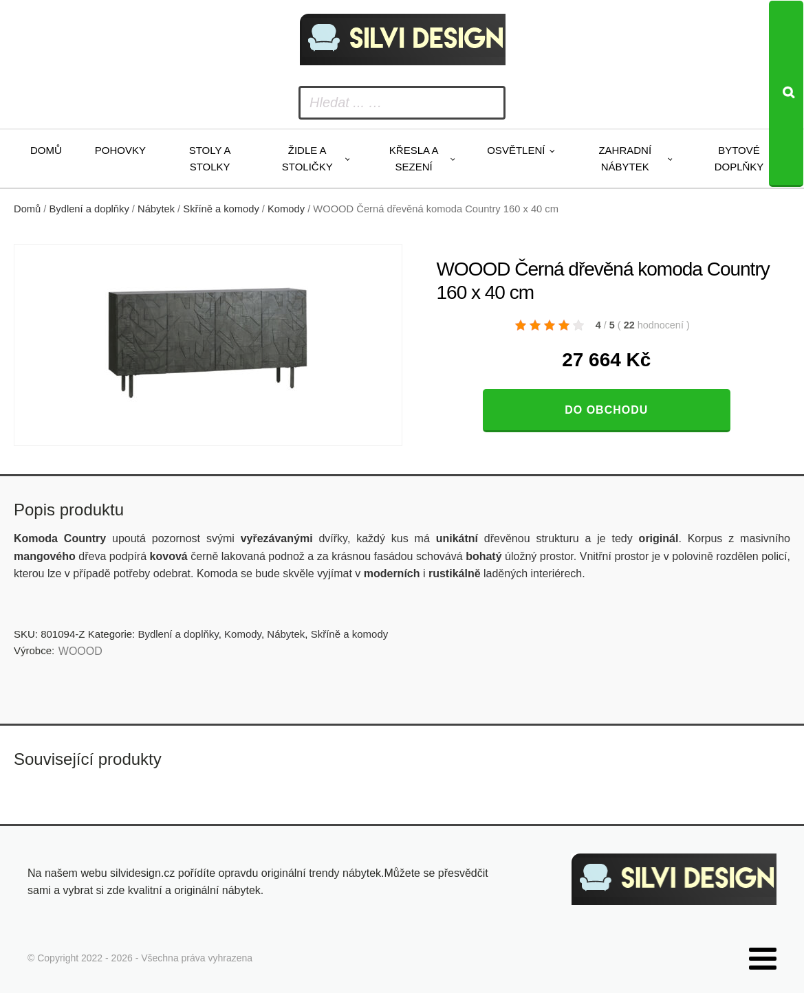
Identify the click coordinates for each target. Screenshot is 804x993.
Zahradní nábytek (624, 158)
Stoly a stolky (210, 158)
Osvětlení (516, 150)
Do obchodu (606, 410)
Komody (286, 208)
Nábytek (156, 208)
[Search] (786, 94)
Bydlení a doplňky (89, 208)
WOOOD (80, 651)
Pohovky (120, 150)
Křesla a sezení (414, 158)
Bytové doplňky (739, 158)
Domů (46, 150)
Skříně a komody (221, 208)
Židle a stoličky (307, 158)
